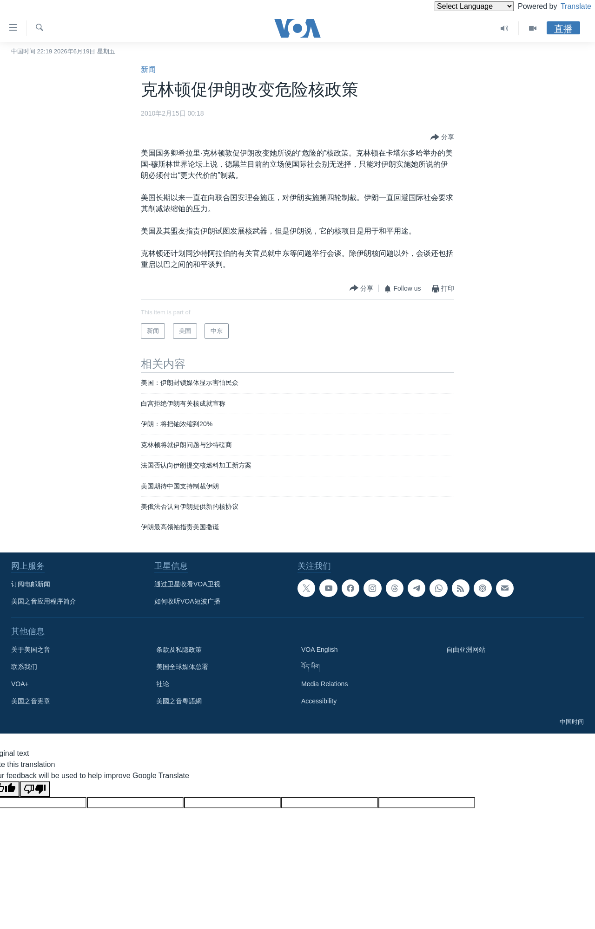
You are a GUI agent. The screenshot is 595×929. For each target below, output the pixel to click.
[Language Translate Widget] (458, 6)
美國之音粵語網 (179, 701)
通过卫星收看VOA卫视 (187, 584)
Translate (567, 6)
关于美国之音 (30, 649)
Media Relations (324, 684)
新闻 (148, 69)
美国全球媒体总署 (182, 666)
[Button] (442, 137)
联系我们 (24, 666)
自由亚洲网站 (465, 649)
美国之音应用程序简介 (43, 601)
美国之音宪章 (30, 701)
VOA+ (20, 684)
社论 (162, 684)
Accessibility (319, 701)
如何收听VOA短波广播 (187, 601)
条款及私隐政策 (179, 649)
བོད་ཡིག (310, 666)
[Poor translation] (35, 789)
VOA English (319, 649)
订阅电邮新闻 (30, 584)
